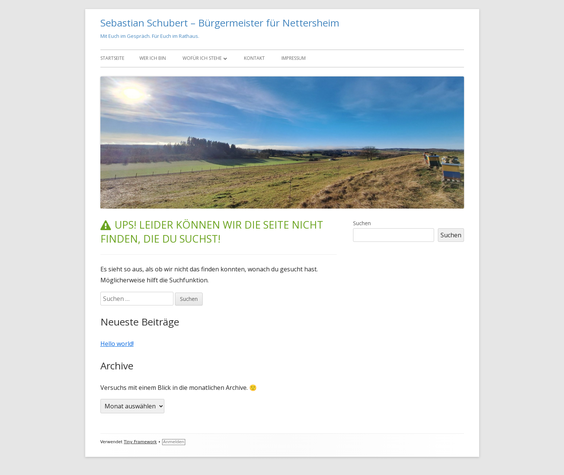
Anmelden (173, 441)
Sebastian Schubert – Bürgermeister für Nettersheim (219, 23)
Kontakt (254, 58)
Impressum (293, 58)
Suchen (362, 223)
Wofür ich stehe (202, 58)
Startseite (112, 58)
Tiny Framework (140, 441)
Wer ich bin (152, 58)
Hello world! (117, 344)
